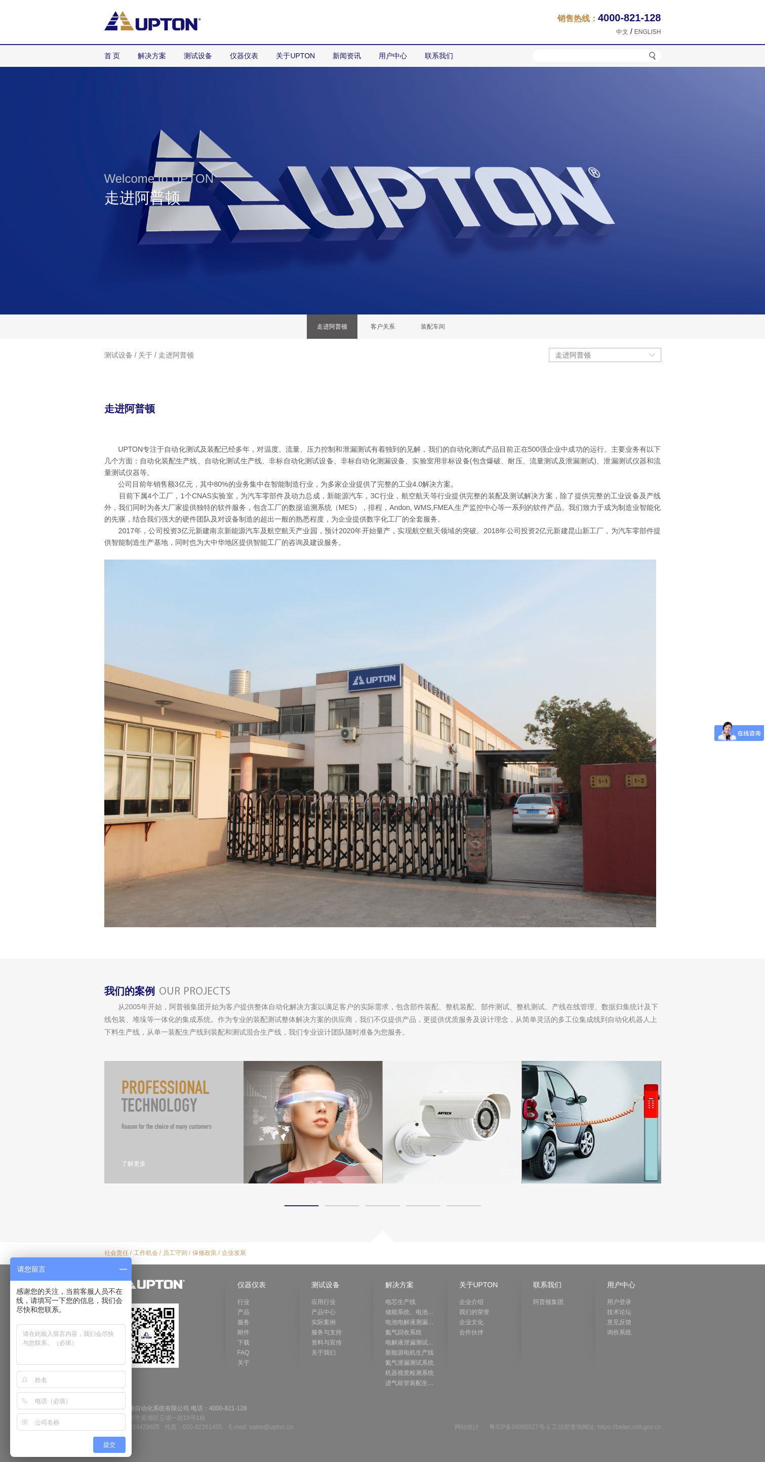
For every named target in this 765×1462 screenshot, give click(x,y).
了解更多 (134, 1163)
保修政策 (204, 1252)
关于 (145, 355)
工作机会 (146, 1252)
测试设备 (118, 355)
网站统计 (467, 1427)
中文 (622, 31)
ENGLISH (647, 31)
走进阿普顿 (176, 355)
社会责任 (116, 1252)
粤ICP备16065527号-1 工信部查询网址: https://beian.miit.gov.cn (575, 1427)
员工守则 (175, 1252)
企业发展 (234, 1252)
